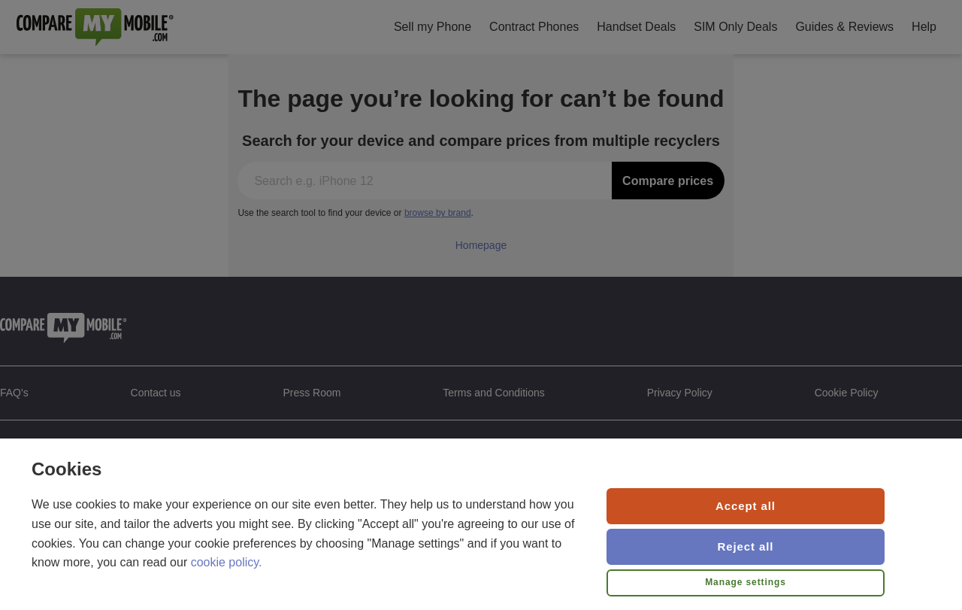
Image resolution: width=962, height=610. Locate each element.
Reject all (746, 546)
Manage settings (745, 582)
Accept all (745, 505)
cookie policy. (226, 562)
